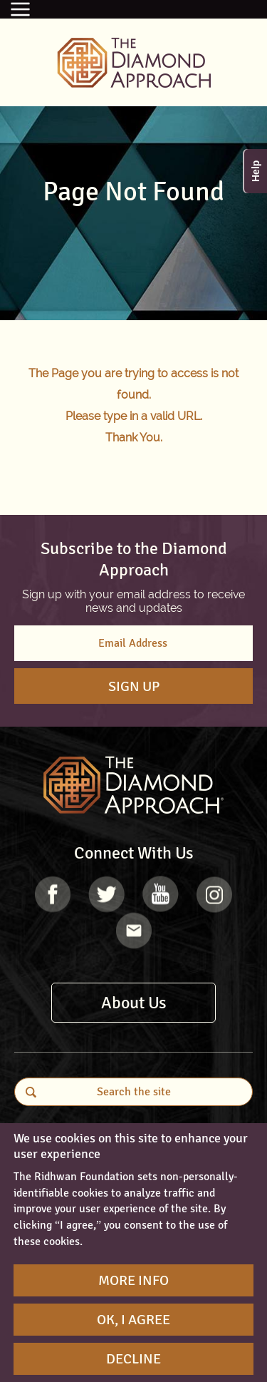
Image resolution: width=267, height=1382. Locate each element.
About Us (134, 1002)
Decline (133, 1363)
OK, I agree (133, 1324)
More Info (133, 1285)
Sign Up (133, 686)
